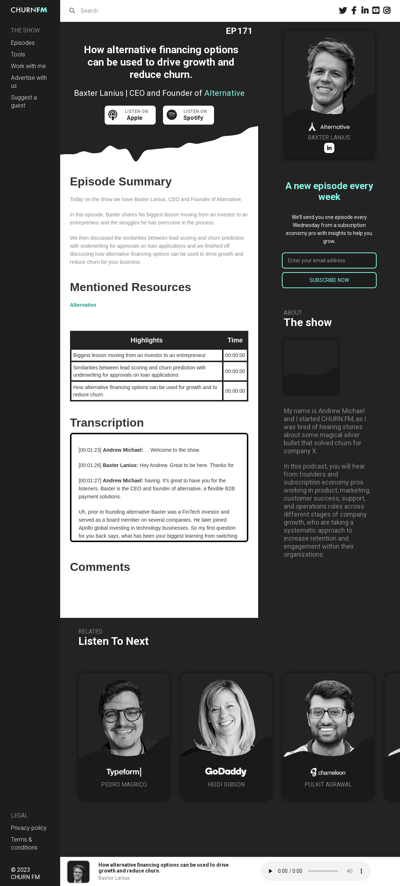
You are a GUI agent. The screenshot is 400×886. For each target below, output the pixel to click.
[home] (30, 10)
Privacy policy (29, 827)
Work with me (28, 66)
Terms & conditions (24, 843)
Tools (18, 54)
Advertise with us (29, 81)
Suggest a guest (24, 101)
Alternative (83, 305)
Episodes (23, 42)
